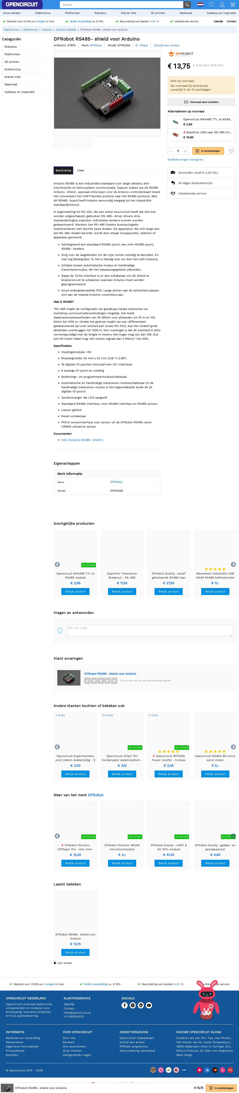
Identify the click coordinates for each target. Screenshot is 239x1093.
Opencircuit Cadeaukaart (137, 1038)
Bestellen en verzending (23, 1038)
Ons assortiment (74, 1046)
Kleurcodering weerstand (137, 1050)
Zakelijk (218, 21)
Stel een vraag (77, 627)
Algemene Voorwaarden (22, 1046)
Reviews (68, 1042)
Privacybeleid (15, 1050)
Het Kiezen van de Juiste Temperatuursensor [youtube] (204, 1042)
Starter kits (128, 12)
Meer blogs (184, 1055)
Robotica (100, 12)
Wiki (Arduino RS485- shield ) (82, 440)
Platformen (72, 12)
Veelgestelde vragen (77, 1055)
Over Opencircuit (77, 1032)
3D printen (158, 12)
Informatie (15, 1032)
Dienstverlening (134, 1032)
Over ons (69, 1038)
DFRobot (112, 482)
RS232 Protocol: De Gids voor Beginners (204, 1050)
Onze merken (12, 12)
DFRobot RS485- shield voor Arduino (110, 673)
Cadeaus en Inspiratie (221, 12)
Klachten (12, 1055)
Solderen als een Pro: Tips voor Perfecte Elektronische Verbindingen (204, 1038)
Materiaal (186, 12)
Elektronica (42, 12)
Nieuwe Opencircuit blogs (198, 1032)
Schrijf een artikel (132, 1042)
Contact (231, 21)
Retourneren (14, 1042)
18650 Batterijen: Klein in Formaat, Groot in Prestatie (204, 1046)
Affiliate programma (134, 1046)
